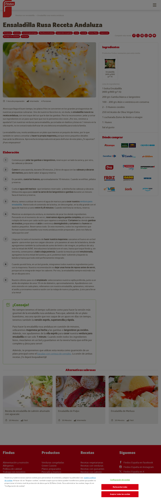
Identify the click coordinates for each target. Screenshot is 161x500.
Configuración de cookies (120, 480)
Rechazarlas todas (120, 487)
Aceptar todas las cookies (120, 494)
